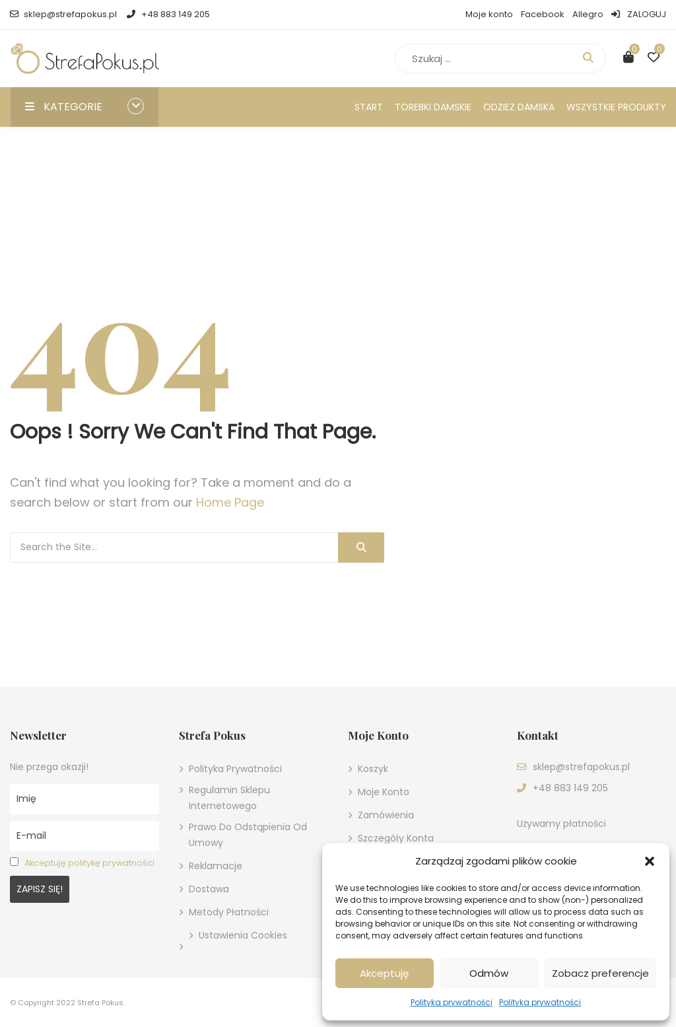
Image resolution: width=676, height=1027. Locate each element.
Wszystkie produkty (616, 107)
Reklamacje (215, 865)
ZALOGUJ (638, 14)
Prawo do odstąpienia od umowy (248, 834)
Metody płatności (229, 912)
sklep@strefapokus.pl (63, 14)
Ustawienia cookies (243, 935)
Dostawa (209, 889)
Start (369, 107)
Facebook (542, 14)
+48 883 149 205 (168, 14)
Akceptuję (384, 973)
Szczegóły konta (396, 838)
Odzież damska (519, 107)
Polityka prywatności (451, 1002)
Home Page (230, 502)
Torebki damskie (433, 107)
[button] (649, 861)
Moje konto (489, 14)
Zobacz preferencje (600, 973)
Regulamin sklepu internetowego (229, 797)
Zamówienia (386, 815)
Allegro (587, 14)
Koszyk (373, 768)
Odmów (488, 973)
